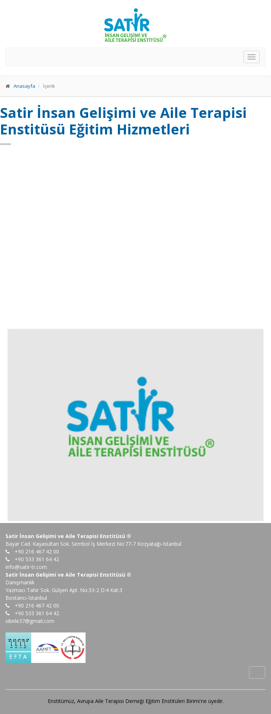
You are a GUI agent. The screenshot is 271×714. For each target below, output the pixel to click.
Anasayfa (24, 86)
